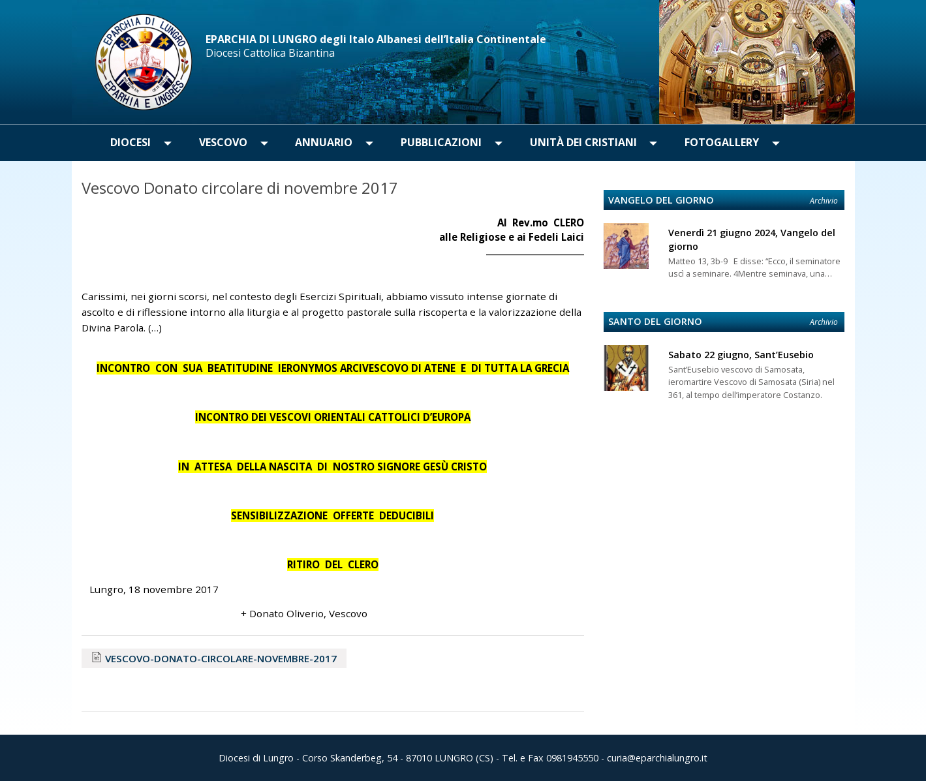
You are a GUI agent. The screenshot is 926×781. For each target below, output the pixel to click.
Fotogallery (722, 142)
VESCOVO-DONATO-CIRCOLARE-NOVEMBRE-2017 (221, 658)
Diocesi (130, 142)
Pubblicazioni (441, 142)
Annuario (323, 142)
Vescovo (223, 142)
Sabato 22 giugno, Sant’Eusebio (741, 354)
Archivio (824, 200)
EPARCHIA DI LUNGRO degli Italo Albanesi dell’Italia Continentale (376, 39)
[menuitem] (131, 143)
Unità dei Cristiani (583, 142)
